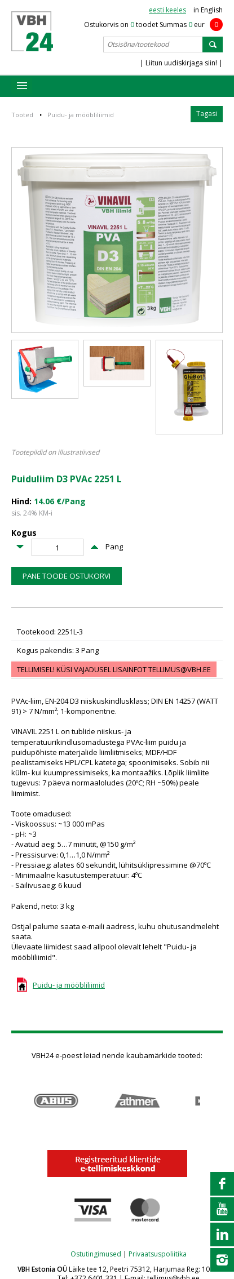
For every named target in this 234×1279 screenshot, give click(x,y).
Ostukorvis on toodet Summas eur (153, 24)
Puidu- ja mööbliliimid (80, 114)
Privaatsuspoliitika (158, 1254)
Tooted (22, 114)
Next (217, 1101)
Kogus (24, 533)
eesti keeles (167, 10)
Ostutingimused (95, 1254)
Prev (17, 1101)
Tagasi (206, 113)
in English (208, 10)
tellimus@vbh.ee (179, 669)
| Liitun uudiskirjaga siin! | (181, 63)
